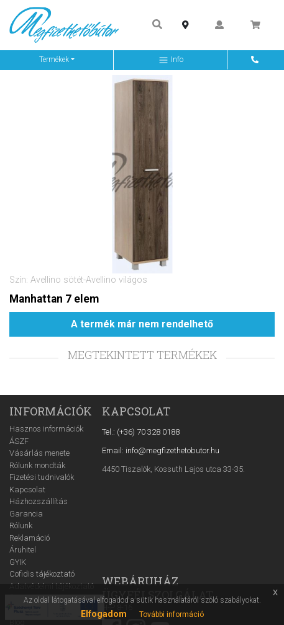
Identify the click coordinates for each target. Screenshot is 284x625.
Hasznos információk (46, 428)
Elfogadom (104, 614)
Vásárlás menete (39, 453)
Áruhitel (22, 549)
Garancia (26, 513)
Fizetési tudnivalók (41, 477)
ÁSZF (19, 441)
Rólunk (20, 525)
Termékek (54, 59)
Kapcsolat (27, 489)
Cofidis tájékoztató (42, 573)
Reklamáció (29, 538)
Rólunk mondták (37, 465)
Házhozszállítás (38, 501)
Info (170, 60)
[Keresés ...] (157, 25)
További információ (171, 614)
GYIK (17, 562)
